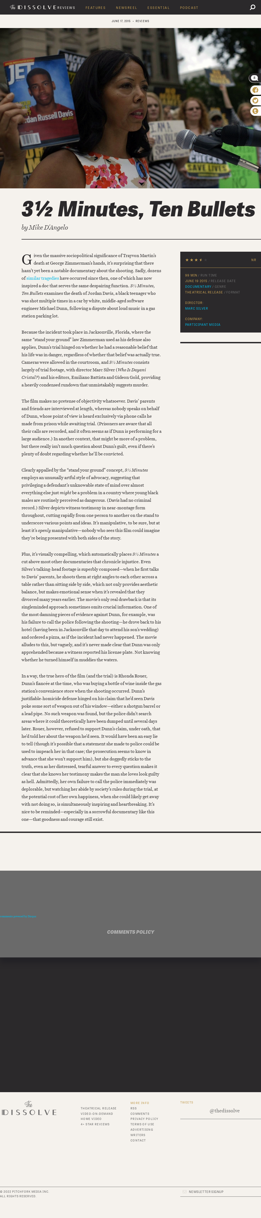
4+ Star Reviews (95, 1124)
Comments (139, 1113)
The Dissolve (34, 7)
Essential (158, 7)
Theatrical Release (99, 1108)
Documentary (198, 286)
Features (96, 7)
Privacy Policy (144, 1118)
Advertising (141, 1129)
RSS (133, 1108)
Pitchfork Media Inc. (30, 1191)
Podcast (189, 7)
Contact (138, 1140)
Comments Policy (130, 932)
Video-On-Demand (97, 1113)
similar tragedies (42, 278)
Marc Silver (196, 308)
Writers (138, 1135)
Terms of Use (142, 1124)
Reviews (66, 7)
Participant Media (203, 324)
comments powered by (18, 916)
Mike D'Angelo (48, 227)
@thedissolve (225, 1110)
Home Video (91, 1118)
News (85, 1143)
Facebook (139, 1149)
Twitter (137, 1155)
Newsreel (126, 7)
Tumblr (137, 1160)
